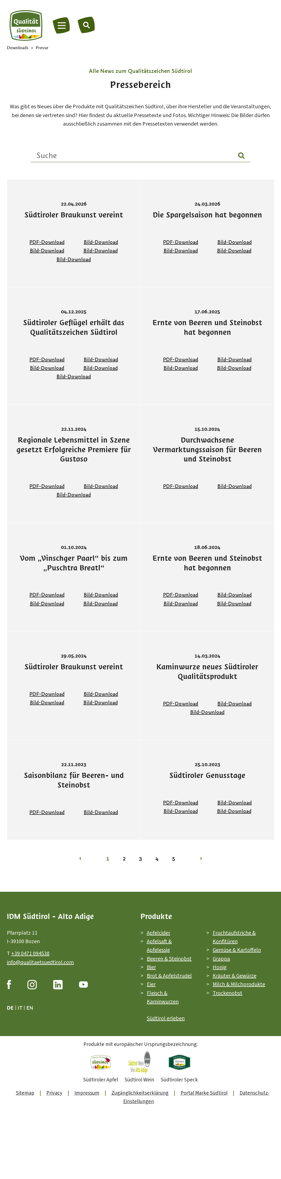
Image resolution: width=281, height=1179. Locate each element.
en (29, 1008)
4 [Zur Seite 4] (157, 858)
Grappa (221, 958)
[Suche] (86, 25)
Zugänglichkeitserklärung (139, 1093)
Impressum (86, 1093)
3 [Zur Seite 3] (140, 858)
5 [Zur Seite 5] (173, 858)
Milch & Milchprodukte (239, 984)
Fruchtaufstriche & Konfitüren (234, 937)
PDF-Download (46, 242)
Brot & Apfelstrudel (169, 976)
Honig (220, 967)
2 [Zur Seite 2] (124, 858)
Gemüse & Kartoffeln (237, 950)
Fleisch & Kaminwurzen (163, 997)
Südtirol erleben (166, 1018)
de (10, 1008)
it (20, 1008)
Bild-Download (101, 242)
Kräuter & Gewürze (234, 976)
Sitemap (25, 1093)
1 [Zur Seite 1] (107, 858)
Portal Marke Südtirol (204, 1093)
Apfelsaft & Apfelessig (159, 946)
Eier (151, 984)
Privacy (54, 1093)
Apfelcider (158, 933)
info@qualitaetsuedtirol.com (40, 962)
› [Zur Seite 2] (201, 858)
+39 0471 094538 (30, 953)
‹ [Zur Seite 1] (80, 858)
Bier (151, 967)
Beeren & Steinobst (169, 958)
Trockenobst (227, 993)
